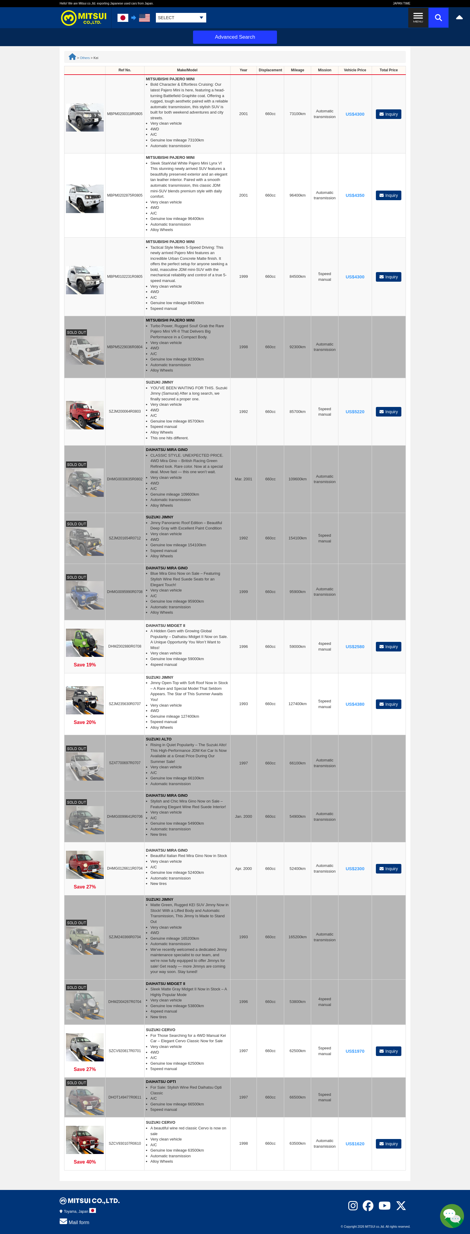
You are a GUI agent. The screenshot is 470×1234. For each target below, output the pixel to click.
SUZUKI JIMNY (160, 382)
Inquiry (388, 114)
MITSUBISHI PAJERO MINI (170, 79)
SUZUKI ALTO (159, 739)
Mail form (74, 1221)
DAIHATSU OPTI (161, 1081)
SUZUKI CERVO (160, 1030)
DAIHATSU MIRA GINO (167, 449)
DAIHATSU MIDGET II (165, 625)
